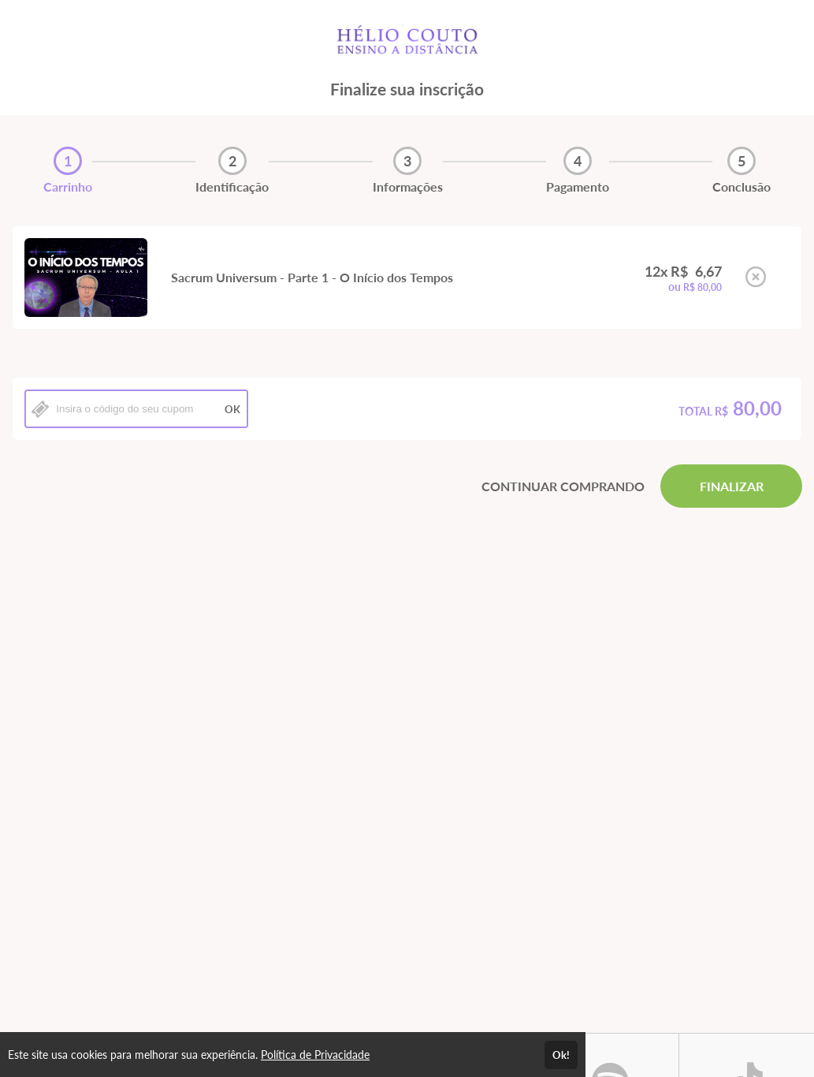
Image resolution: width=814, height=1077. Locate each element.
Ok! (561, 1055)
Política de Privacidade (315, 1054)
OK (232, 409)
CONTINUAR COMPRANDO (563, 486)
